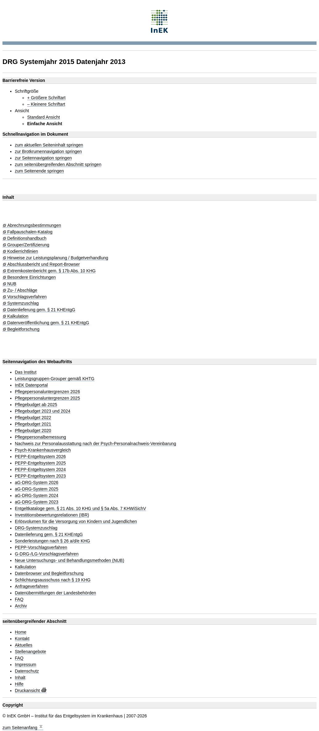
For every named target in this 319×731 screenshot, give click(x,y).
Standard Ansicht (43, 117)
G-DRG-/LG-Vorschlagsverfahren (46, 554)
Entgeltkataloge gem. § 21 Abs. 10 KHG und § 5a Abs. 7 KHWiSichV (80, 508)
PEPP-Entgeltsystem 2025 (40, 463)
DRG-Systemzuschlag (36, 528)
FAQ (19, 599)
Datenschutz (27, 671)
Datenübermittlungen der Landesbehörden (55, 593)
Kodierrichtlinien (22, 251)
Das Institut (25, 372)
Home (20, 632)
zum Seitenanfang (22, 727)
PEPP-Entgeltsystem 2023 (40, 476)
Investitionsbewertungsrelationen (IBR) (52, 515)
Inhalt (20, 677)
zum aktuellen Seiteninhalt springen (49, 145)
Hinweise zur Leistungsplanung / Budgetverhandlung (57, 258)
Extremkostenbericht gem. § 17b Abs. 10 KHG (51, 271)
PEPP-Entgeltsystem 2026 (40, 456)
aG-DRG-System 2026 (36, 482)
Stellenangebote (30, 651)
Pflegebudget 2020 (33, 430)
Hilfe (19, 684)
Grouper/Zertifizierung (28, 245)
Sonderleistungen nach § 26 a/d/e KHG (52, 541)
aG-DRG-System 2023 (36, 502)
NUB (11, 284)
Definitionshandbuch (26, 238)
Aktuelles (23, 645)
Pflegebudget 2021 (33, 424)
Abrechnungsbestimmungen (34, 225)
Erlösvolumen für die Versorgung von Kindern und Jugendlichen (76, 521)
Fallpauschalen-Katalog (29, 232)
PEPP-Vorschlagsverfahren (41, 547)
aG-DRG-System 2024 (36, 495)
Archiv (21, 606)
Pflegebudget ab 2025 (36, 404)
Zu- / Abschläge (22, 290)
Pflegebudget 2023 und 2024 (42, 411)
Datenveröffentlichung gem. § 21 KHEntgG (48, 323)
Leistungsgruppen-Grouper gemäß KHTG (54, 378)
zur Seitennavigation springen (43, 158)
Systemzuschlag (23, 303)
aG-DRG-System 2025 (36, 489)
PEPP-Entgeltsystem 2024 (40, 469)
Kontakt (22, 638)
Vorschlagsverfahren (27, 297)
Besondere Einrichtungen (31, 277)
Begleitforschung (23, 329)
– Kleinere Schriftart (46, 104)
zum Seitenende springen (39, 171)
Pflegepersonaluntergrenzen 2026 (47, 391)
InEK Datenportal (31, 385)
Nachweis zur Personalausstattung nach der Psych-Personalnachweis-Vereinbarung (95, 443)
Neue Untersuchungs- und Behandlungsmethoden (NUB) (69, 560)
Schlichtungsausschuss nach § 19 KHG (52, 580)
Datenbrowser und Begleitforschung (49, 573)
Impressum (25, 664)
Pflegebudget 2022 (33, 417)
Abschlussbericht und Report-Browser (43, 264)
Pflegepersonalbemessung (40, 437)
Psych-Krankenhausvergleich (43, 450)
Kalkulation (17, 316)
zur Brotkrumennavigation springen (48, 151)
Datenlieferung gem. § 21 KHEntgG (41, 310)
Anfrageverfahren (31, 586)
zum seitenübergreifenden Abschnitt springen (58, 164)
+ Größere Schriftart (46, 98)
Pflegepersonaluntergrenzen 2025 (47, 398)
